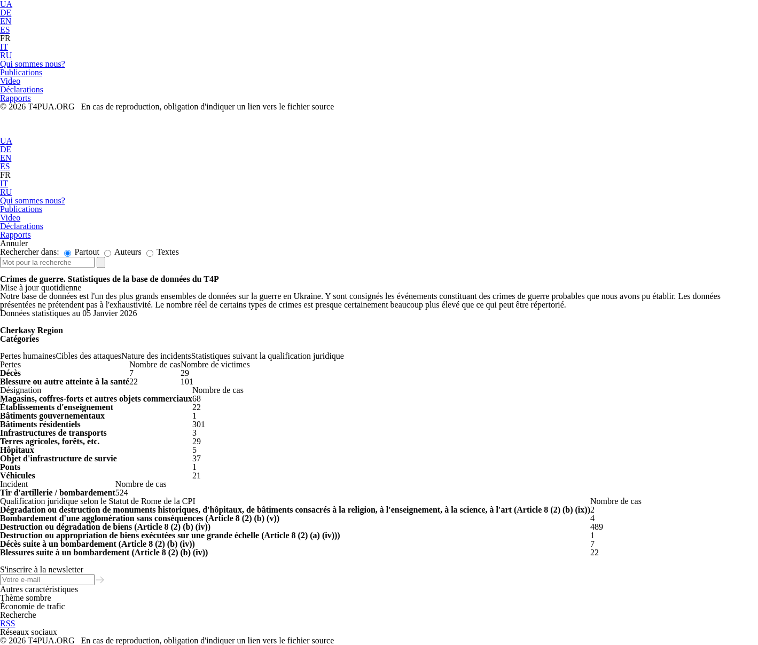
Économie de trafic (32, 606)
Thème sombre (25, 597)
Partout (81, 251)
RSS (7, 623)
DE (5, 12)
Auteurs (123, 251)
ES (5, 29)
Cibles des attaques (88, 355)
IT (4, 46)
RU (6, 55)
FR (5, 38)
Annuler (14, 243)
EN (5, 21)
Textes (162, 251)
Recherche (18, 614)
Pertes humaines (28, 355)
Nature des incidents (156, 355)
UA (6, 140)
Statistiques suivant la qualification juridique (267, 355)
